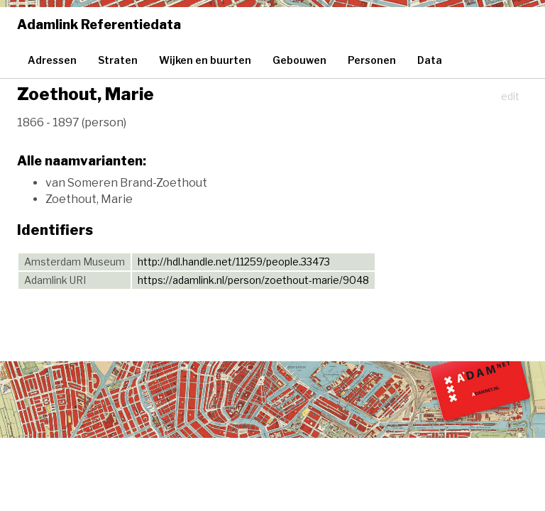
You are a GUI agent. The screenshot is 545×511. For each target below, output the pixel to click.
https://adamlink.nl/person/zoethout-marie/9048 (253, 280)
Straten (118, 60)
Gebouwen (299, 60)
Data (429, 60)
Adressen (52, 60)
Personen (372, 60)
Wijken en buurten (205, 60)
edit (510, 96)
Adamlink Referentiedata (99, 24)
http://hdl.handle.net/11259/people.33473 (234, 262)
